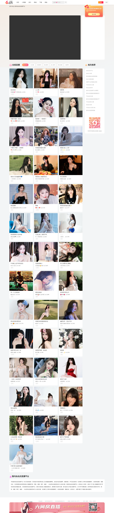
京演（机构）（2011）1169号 (89, 501)
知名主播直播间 (90, 79)
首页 (18, 3)
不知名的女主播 (90, 84)
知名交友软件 (89, 87)
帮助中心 (29, 508)
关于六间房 (29, 501)
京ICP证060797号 (48, 501)
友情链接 (29, 504)
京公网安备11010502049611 (74, 503)
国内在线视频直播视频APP (92, 99)
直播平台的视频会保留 (91, 82)
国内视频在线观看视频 (91, 76)
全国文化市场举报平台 (60, 505)
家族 (46, 3)
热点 (13, 6)
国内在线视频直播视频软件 (92, 93)
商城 (35, 3)
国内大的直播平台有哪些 (92, 90)
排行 (30, 2)
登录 (101, 2)
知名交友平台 (89, 70)
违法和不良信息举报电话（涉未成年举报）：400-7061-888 (51, 507)
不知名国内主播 (90, 102)
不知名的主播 (89, 96)
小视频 (24, 3)
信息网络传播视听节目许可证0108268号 (47, 503)
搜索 (66, 2)
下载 (40, 2)
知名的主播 (89, 104)
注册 (106, 2)
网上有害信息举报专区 (87, 503)
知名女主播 (89, 73)
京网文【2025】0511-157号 (73, 501)
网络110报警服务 (42, 505)
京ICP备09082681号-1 (60, 501)
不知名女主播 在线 (90, 107)
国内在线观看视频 (90, 110)
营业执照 (40, 501)
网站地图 (29, 506)
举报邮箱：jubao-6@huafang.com (75, 505)
